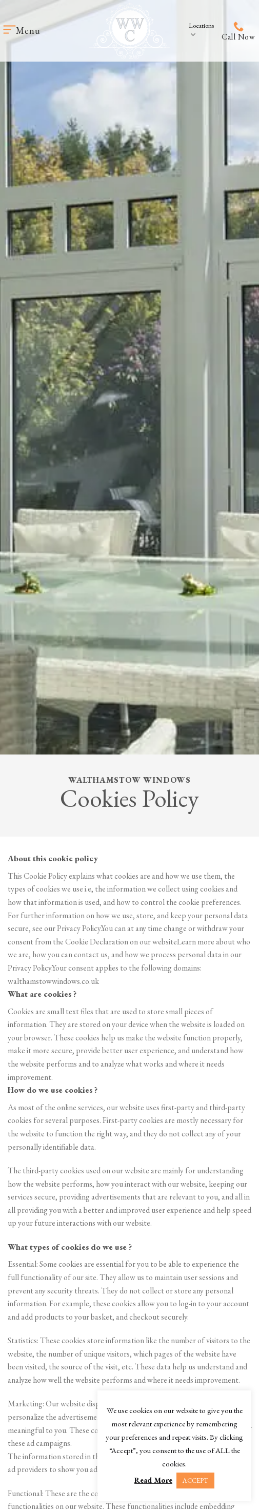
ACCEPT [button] (195, 1480)
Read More (153, 1480)
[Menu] (22, 30)
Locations (201, 30)
